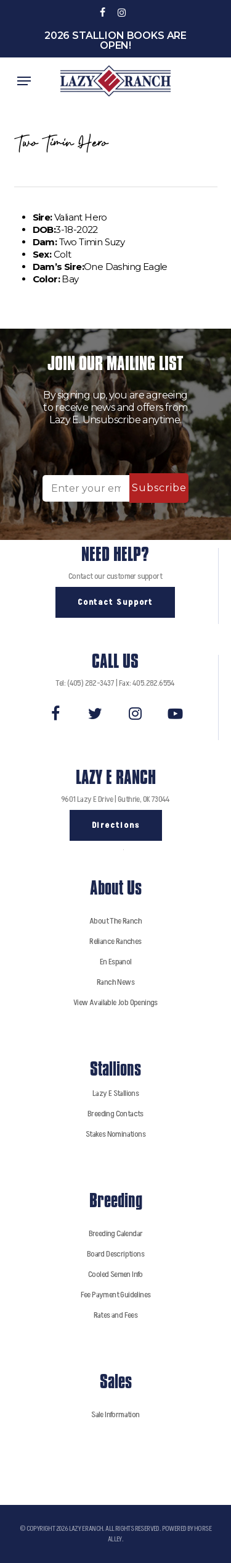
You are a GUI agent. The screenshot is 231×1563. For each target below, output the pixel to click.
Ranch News (115, 982)
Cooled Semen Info (115, 1274)
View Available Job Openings (115, 1002)
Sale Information (115, 1414)
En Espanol (116, 961)
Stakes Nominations (115, 1134)
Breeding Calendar (116, 1233)
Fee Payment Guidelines (116, 1294)
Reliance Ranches (115, 941)
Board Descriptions (115, 1254)
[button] (24, 81)
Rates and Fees (116, 1315)
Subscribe (159, 488)
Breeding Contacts (115, 1113)
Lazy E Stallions (115, 1093)
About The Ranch (115, 921)
